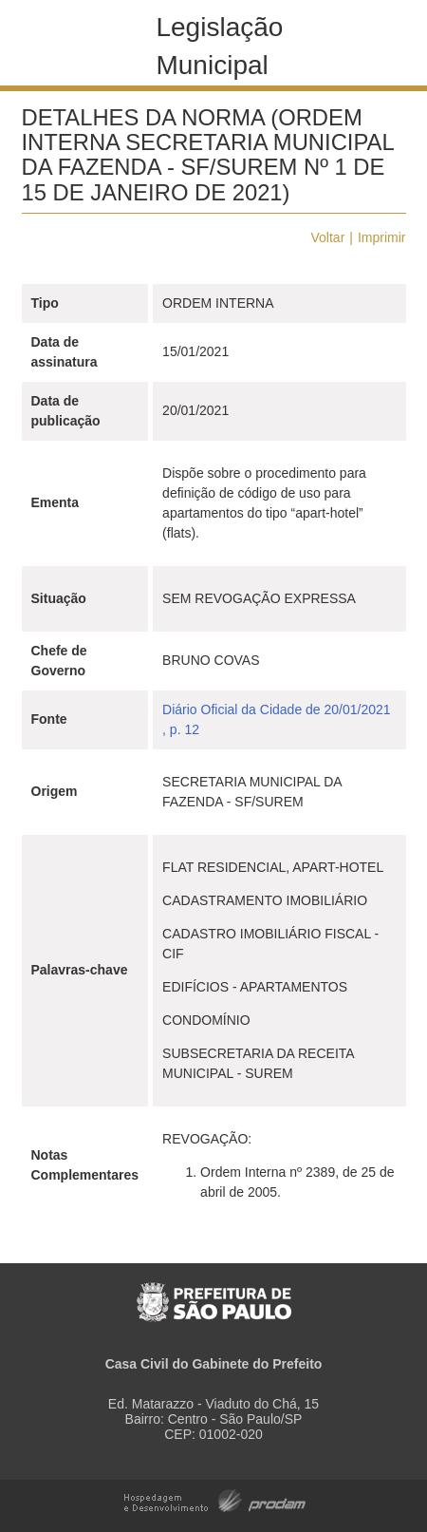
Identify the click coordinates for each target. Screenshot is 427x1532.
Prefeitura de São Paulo (214, 1292)
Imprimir (382, 237)
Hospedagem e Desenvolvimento (215, 1499)
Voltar (328, 237)
